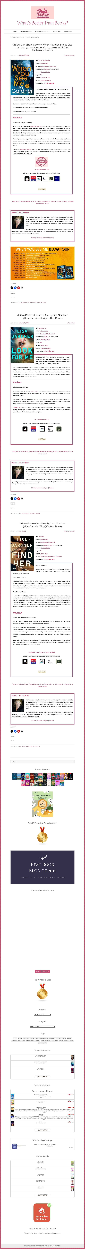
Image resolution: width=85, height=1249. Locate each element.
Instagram (45, 237)
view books (71, 1147)
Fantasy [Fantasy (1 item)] (69, 1038)
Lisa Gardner (44, 63)
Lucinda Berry (41, 1069)
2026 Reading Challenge (42, 1140)
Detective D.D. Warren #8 (47, 542)
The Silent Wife (41, 1174)
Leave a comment (69, 55)
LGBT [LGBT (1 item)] (23, 1040)
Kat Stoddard (41, 1162)
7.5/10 (19, 513)
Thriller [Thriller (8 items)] (71, 1040)
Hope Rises (41, 1114)
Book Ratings (68, 31)
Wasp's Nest (41, 1161)
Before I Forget (40, 1168)
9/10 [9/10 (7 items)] (28, 1038)
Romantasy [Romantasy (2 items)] (55, 1040)
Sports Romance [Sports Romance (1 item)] (63, 1040)
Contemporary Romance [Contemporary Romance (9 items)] (41, 1038)
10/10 (19, 302)
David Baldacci (42, 1115)
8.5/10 (19, 746)
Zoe (35, 1144)
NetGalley (48, 348)
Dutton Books (48, 545)
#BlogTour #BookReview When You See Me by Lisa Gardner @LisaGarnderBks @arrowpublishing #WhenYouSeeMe (42, 47)
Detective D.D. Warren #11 (48, 66)
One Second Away (41, 1107)
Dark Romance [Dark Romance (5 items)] (62, 1038)
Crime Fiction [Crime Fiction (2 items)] (52, 1038)
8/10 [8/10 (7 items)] (24, 1038)
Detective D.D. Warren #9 (47, 334)
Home (15, 31)
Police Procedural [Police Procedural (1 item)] (45, 1040)
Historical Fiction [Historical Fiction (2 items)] (16, 1040)
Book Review (31, 302)
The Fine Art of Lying (40, 1055)
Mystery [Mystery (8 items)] (38, 1040)
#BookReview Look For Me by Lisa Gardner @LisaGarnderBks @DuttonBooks (42, 316)
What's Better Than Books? (42, 23)
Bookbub (51, 237)
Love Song (40, 1187)
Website (33, 237)
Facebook (39, 237)
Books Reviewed (25, 31)
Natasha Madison (41, 1181)
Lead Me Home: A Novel (41, 1062)
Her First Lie (41, 1068)
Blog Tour (24, 302)
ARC (49, 77)
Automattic (57, 1245)
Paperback (44, 77)
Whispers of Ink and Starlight (41, 1094)
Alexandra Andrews (41, 1056)
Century (46, 69)
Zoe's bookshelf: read (42, 1091)
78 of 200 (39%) (49, 1145)
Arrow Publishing (46, 80)
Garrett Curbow (42, 1095)
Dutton (46, 336)
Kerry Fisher (41, 1175)
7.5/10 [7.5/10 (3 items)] (15, 1038)
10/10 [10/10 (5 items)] (32, 1038)
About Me (56, 31)
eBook (43, 345)
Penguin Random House (48, 556)
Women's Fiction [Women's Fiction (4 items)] (42, 1043)
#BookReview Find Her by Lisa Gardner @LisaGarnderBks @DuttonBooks (42, 525)
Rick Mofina (42, 1108)
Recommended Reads (41, 31)
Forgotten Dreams (40, 1180)
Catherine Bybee (41, 1063)
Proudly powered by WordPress (33, 1245)
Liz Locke (42, 1102)
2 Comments (70, 323)
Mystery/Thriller (45, 72)
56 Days (41, 1122)
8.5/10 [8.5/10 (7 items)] (20, 1038)
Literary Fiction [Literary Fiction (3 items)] (30, 1040)
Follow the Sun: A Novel (41, 1101)
